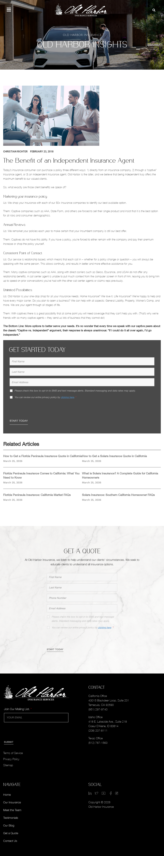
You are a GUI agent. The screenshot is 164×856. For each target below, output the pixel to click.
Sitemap (8, 765)
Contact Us (10, 841)
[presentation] (34, 410)
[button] (154, 10)
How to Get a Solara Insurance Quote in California (114, 458)
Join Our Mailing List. (18, 709)
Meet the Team (12, 810)
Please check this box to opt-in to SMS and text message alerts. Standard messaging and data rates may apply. (83, 621)
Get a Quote (10, 833)
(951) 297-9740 (97, 709)
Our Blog (8, 825)
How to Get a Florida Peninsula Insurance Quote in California (42, 458)
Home (7, 794)
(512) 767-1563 (97, 742)
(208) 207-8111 (97, 730)
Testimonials (10, 817)
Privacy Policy (11, 759)
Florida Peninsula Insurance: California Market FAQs (37, 497)
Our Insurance (12, 802)
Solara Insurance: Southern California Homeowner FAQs (118, 497)
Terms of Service (13, 753)
